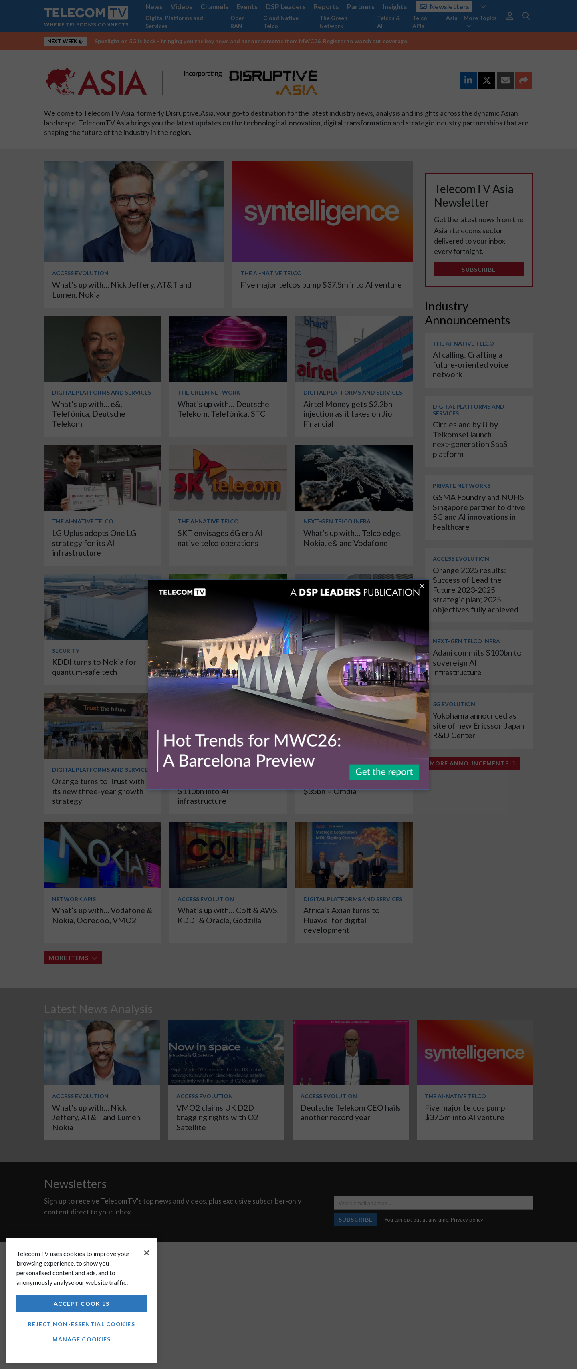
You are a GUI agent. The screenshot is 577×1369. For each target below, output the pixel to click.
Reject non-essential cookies (81, 1324)
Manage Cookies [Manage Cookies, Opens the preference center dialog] (81, 1339)
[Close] (146, 1253)
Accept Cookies (82, 1303)
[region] (81, 1300)
